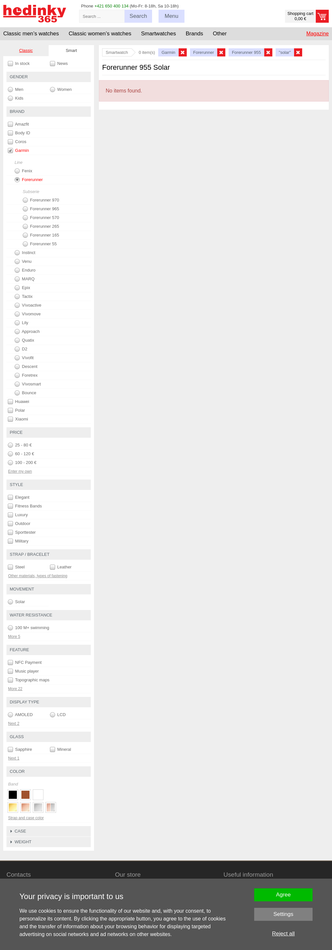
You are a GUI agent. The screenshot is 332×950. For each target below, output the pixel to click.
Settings (283, 914)
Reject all (283, 934)
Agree (283, 895)
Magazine (317, 33)
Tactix (24, 296)
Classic (26, 50)
